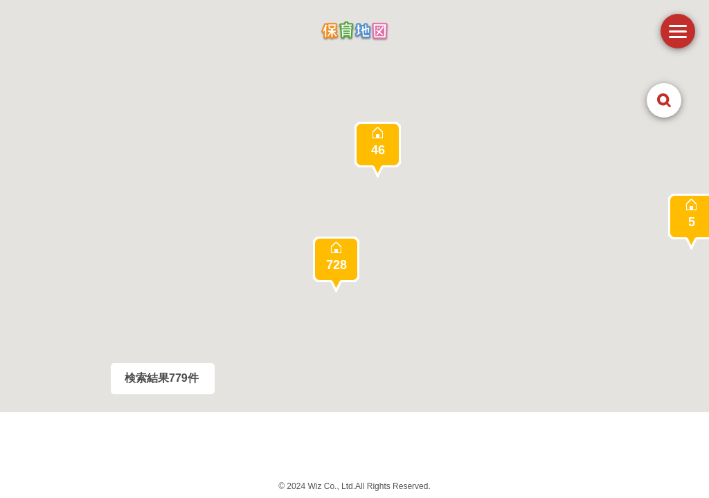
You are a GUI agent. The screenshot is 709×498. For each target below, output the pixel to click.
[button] (336, 265)
